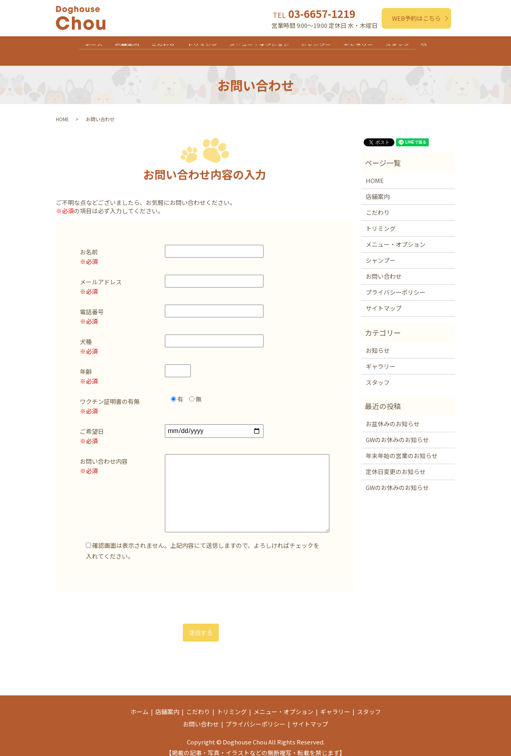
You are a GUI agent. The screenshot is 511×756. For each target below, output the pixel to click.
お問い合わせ (384, 268)
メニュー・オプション (261, 46)
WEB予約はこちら (416, 18)
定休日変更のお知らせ (396, 463)
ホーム (78, 46)
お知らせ (378, 342)
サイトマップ (384, 300)
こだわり (156, 46)
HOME (62, 111)
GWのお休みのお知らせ (397, 431)
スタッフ (414, 46)
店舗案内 (115, 46)
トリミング (200, 46)
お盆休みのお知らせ (393, 415)
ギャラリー (370, 46)
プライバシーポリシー (396, 284)
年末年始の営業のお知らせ (402, 447)
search (446, 47)
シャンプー (323, 46)
